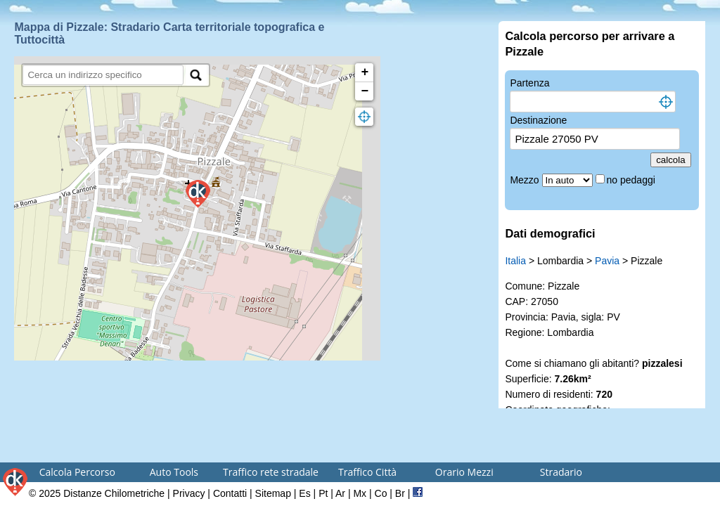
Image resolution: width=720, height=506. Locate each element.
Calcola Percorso (77, 472)
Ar (340, 493)
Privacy (189, 493)
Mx (359, 493)
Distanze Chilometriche (114, 493)
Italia (515, 260)
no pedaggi (632, 180)
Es (304, 493)
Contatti (230, 493)
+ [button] (365, 72)
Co (381, 493)
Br (400, 493)
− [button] (365, 91)
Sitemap (273, 493)
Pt (323, 493)
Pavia (607, 260)
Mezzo (525, 180)
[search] (103, 75)
